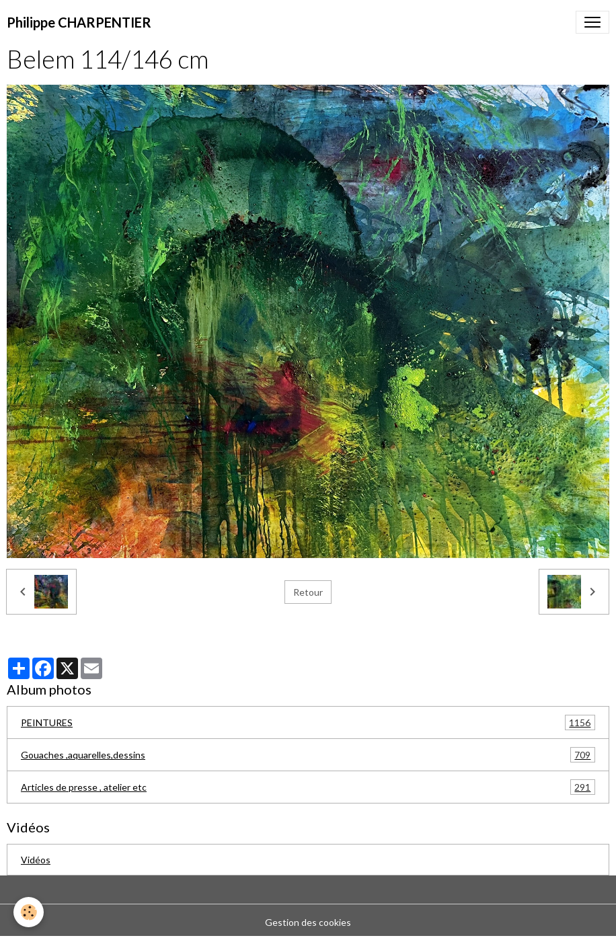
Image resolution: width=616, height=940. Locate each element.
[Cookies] (28, 912)
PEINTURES (308, 722)
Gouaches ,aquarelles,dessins (308, 754)
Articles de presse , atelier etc (308, 787)
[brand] (79, 22)
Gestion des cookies (308, 922)
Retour (308, 592)
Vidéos (35, 859)
